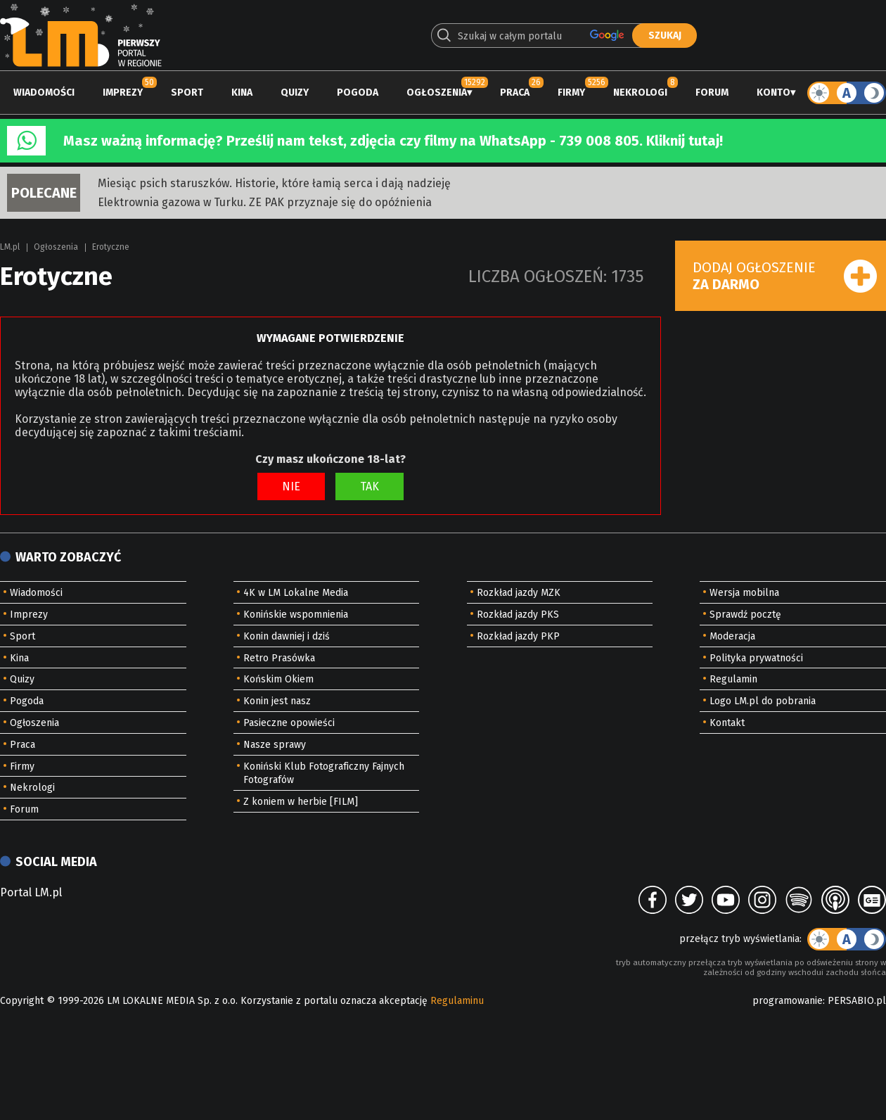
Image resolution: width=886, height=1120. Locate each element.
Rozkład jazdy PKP (518, 636)
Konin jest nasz (277, 701)
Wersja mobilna (744, 593)
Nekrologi (640, 92)
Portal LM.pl (31, 892)
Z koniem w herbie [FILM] (300, 802)
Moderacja (732, 636)
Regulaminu (457, 1001)
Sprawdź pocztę (745, 615)
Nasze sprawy (274, 745)
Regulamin (733, 679)
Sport (187, 92)
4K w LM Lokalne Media (295, 593)
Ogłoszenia (436, 92)
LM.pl (10, 247)
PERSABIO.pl (857, 1001)
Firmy (571, 92)
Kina (241, 92)
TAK (369, 486)
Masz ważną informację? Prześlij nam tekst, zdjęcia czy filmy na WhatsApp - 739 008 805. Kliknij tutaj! (393, 140)
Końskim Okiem (278, 679)
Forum (711, 92)
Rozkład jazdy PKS (518, 615)
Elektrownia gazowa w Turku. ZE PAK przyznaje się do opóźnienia (265, 202)
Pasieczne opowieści (289, 723)
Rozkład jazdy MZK (518, 593)
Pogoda (357, 92)
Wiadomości (44, 92)
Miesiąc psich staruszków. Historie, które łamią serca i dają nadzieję (274, 183)
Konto (773, 92)
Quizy (295, 92)
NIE (291, 486)
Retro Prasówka (279, 658)
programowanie (787, 1001)
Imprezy (123, 92)
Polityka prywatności (756, 658)
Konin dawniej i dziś (286, 636)
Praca (514, 92)
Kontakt (727, 723)
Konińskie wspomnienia (295, 615)
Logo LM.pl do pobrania (763, 701)
